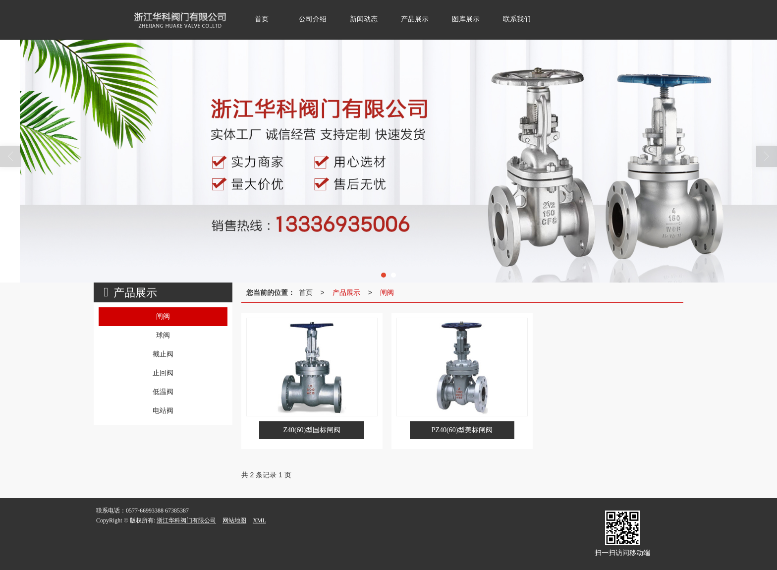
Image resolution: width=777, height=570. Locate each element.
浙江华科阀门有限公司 (186, 520)
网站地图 (234, 520)
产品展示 (346, 292)
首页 (306, 292)
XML (259, 520)
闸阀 (387, 292)
